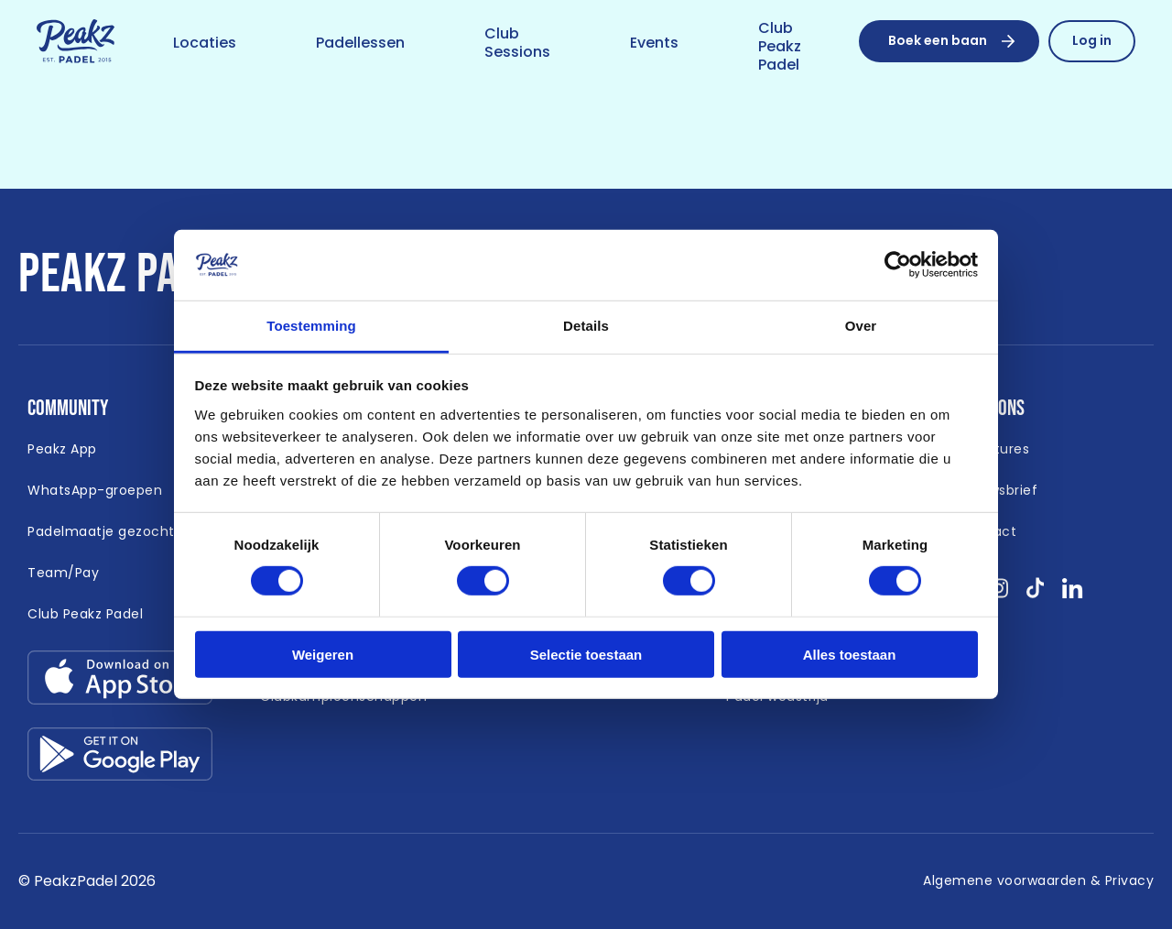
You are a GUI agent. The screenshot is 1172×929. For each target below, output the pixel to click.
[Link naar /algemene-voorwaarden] (1038, 881)
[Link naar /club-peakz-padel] (779, 47)
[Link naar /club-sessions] (517, 44)
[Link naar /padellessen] (360, 44)
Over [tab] (861, 325)
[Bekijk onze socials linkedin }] (1072, 594)
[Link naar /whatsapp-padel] (94, 491)
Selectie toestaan (586, 653)
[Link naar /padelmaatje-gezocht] (101, 532)
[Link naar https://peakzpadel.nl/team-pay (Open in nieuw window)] (63, 573)
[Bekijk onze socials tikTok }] (1035, 594)
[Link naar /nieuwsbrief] (999, 491)
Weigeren (322, 653)
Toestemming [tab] (311, 325)
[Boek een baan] (949, 41)
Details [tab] (586, 325)
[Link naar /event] (654, 44)
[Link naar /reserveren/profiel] (1091, 41)
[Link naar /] (75, 42)
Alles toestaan (849, 653)
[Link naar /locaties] (204, 44)
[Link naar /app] (62, 450)
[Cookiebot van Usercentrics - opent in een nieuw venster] (898, 265)
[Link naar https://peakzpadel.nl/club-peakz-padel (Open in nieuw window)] (85, 615)
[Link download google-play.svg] (119, 758)
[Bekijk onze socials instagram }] (998, 594)
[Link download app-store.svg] (119, 681)
